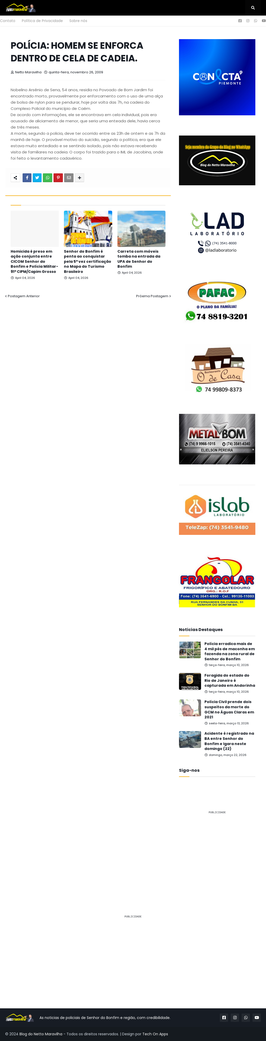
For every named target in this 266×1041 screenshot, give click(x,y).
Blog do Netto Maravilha (40, 1034)
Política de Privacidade (42, 20)
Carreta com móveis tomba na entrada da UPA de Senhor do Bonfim (138, 259)
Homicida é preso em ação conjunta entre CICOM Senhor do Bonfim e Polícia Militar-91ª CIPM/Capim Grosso (34, 261)
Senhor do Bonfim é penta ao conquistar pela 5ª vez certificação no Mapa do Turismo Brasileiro (87, 261)
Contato (7, 20)
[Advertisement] (217, 851)
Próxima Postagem (152, 296)
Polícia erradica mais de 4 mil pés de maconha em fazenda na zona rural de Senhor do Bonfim (229, 651)
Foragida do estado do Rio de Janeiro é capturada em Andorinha (229, 680)
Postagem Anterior (24, 296)
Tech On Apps (155, 1034)
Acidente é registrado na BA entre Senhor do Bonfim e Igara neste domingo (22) (229, 741)
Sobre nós (78, 20)
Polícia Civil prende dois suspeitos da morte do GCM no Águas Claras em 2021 (229, 709)
